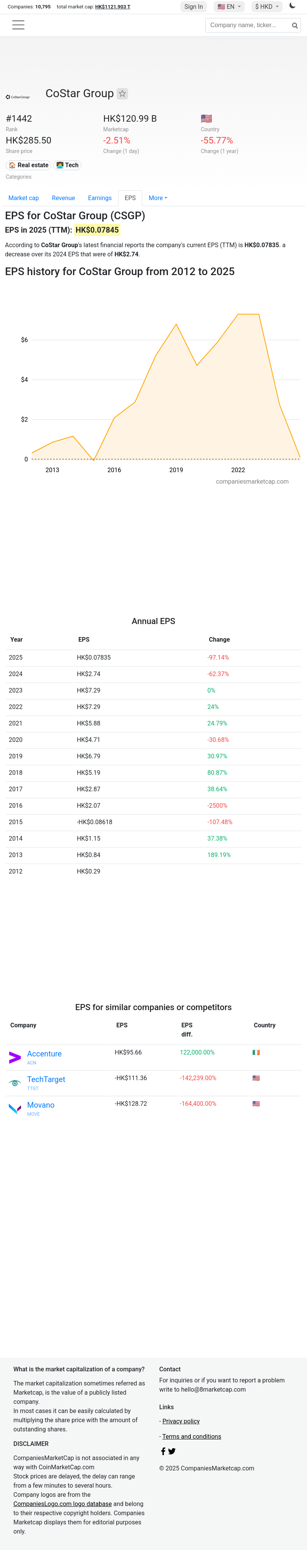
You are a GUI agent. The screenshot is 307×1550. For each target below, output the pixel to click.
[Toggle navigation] (18, 25)
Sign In (193, 6)
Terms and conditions (191, 1436)
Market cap (23, 198)
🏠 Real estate (28, 165)
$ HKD (264, 6)
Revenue (63, 198)
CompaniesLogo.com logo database (62, 1504)
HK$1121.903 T (112, 7)
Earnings (100, 198)
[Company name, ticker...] (253, 25)
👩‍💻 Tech (67, 165)
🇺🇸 (227, 6)
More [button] (156, 198)
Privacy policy (181, 1421)
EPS (130, 198)
